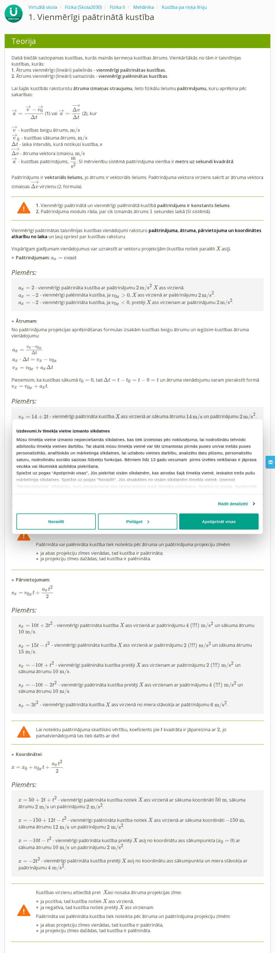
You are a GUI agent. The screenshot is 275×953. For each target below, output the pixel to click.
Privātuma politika (176, 947)
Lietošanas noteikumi (141, 947)
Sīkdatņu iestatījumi (210, 947)
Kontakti (114, 947)
